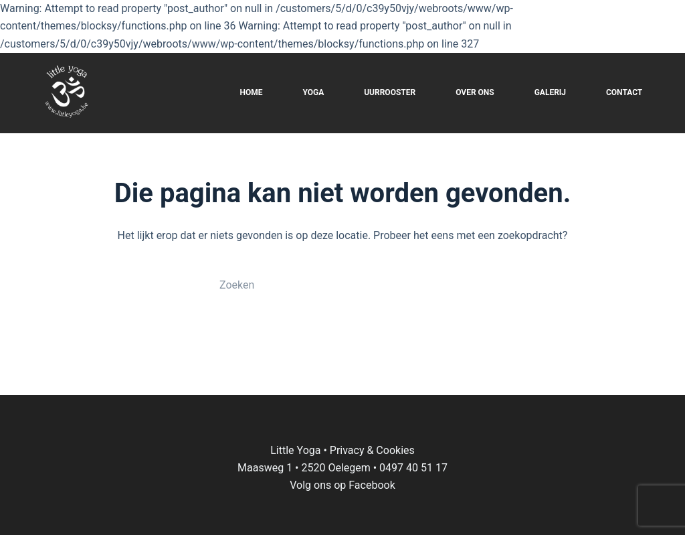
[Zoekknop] (463, 285)
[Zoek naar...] (329, 285)
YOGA (313, 92)
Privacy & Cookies (372, 450)
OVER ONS (475, 92)
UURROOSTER (389, 92)
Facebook (372, 485)
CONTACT (624, 92)
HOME (250, 92)
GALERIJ (550, 92)
